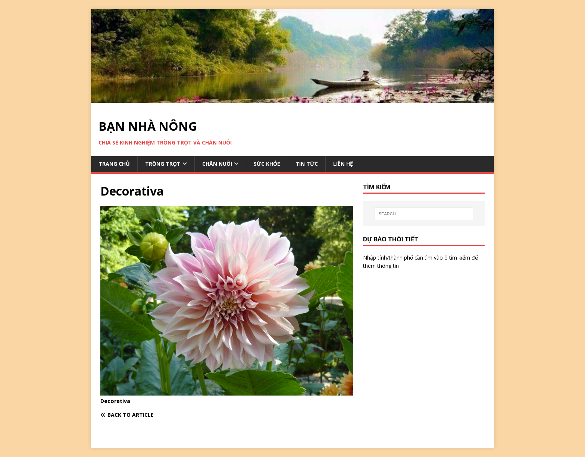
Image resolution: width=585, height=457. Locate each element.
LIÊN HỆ (343, 163)
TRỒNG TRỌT (163, 163)
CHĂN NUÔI (217, 163)
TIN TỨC (306, 163)
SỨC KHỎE (267, 163)
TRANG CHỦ (114, 163)
